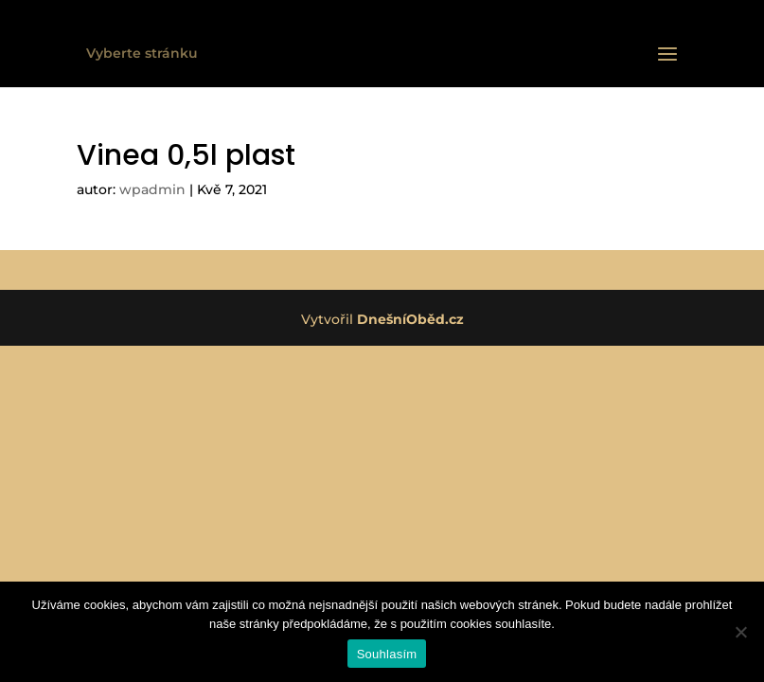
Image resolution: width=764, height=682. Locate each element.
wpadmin (152, 189)
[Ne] (740, 631)
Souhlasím (387, 654)
